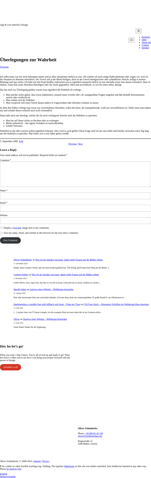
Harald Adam (20, 289)
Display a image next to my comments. (26, 228)
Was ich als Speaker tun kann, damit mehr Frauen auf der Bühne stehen (69, 260)
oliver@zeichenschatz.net (90, 436)
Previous (72, 144)
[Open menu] (131, 40)
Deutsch (4, 476)
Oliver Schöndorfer (23, 260)
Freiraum (4, 67)
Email (3, 203)
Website (4, 215)
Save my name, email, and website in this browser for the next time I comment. (41, 233)
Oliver (17, 319)
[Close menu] (139, 31)
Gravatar (17, 228)
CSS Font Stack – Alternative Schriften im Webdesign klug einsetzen (116, 304)
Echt (21, 141)
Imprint (37, 461)
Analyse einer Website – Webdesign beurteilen (52, 289)
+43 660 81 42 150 (94, 433)
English (3, 474)
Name (3, 190)
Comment (5, 160)
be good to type (14, 469)
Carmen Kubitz (21, 274)
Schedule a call (10, 367)
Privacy (46, 461)
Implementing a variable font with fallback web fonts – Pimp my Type (47, 304)
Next (80, 144)
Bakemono (69, 466)
